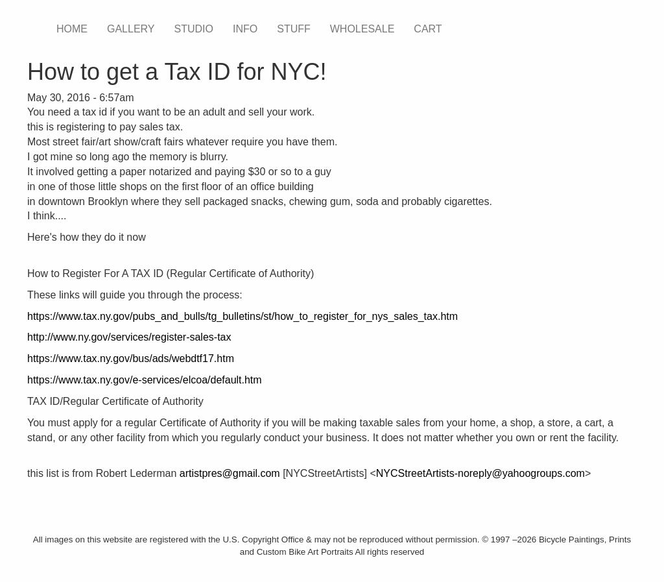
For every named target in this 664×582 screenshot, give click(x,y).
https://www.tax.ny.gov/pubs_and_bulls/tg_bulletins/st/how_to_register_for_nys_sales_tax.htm (242, 316)
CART (428, 28)
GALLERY (131, 28)
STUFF (294, 28)
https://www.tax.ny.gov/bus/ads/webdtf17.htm (130, 358)
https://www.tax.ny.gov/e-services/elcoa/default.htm (144, 379)
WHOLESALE (362, 28)
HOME (72, 28)
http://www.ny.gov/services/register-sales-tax (129, 337)
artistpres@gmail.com (230, 473)
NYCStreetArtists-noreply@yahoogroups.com (480, 473)
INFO (245, 28)
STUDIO (193, 28)
